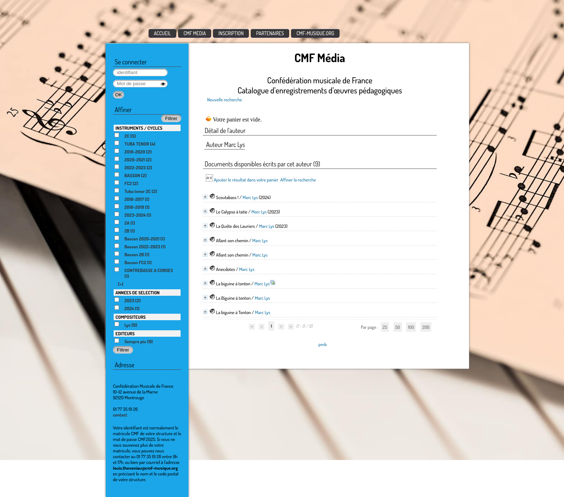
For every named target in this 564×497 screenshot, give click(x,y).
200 (425, 327)
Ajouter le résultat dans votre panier (246, 180)
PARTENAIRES (270, 33)
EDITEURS (125, 333)
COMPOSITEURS (130, 317)
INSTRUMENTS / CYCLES (138, 128)
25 (385, 327)
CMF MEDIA (194, 33)
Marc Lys (250, 197)
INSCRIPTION (231, 33)
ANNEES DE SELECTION (137, 292)
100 (411, 327)
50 (397, 327)
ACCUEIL (162, 33)
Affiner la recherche (298, 180)
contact (120, 415)
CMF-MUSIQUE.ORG (315, 33)
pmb (322, 344)
